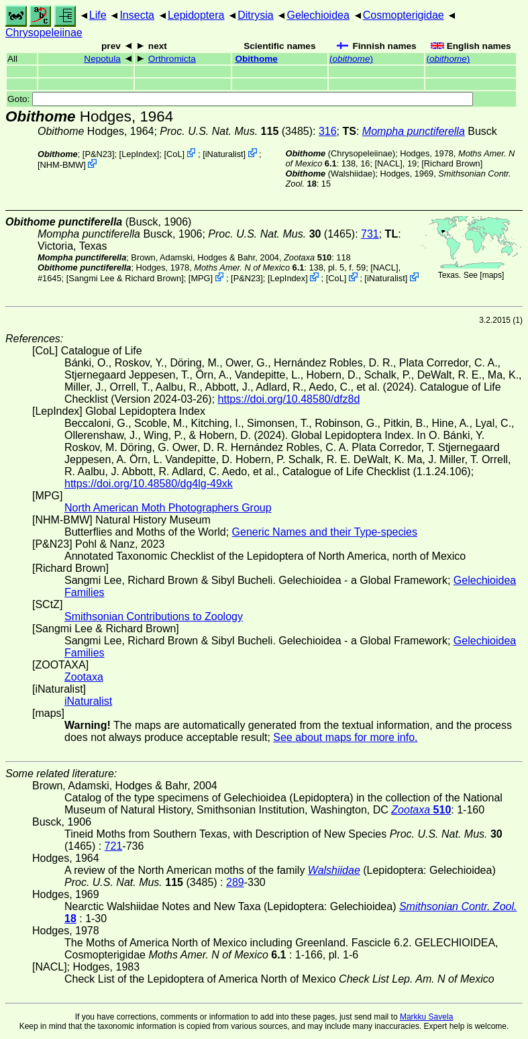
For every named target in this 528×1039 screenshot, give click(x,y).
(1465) (281, 234)
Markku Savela (426, 1017)
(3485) (236, 131)
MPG (200, 278)
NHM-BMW (62, 165)
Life (98, 15)
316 (328, 131)
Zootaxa (83, 677)
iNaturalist (224, 154)
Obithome (256, 59)
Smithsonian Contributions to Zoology (153, 616)
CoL (174, 154)
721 (114, 846)
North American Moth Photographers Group (168, 507)
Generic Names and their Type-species (324, 532)
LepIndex (139, 154)
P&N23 (98, 154)
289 (235, 882)
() (351, 59)
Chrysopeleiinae (44, 32)
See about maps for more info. (345, 737)
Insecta (136, 15)
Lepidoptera (196, 15)
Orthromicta (172, 59)
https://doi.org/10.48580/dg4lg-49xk (148, 483)
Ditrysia (255, 15)
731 (370, 234)
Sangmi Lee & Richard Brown (124, 278)
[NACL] (389, 163)
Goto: (240, 99)
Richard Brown (452, 163)
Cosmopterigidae (403, 15)
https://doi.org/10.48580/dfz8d (289, 399)
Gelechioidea (317, 15)
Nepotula (102, 59)
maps (492, 275)
